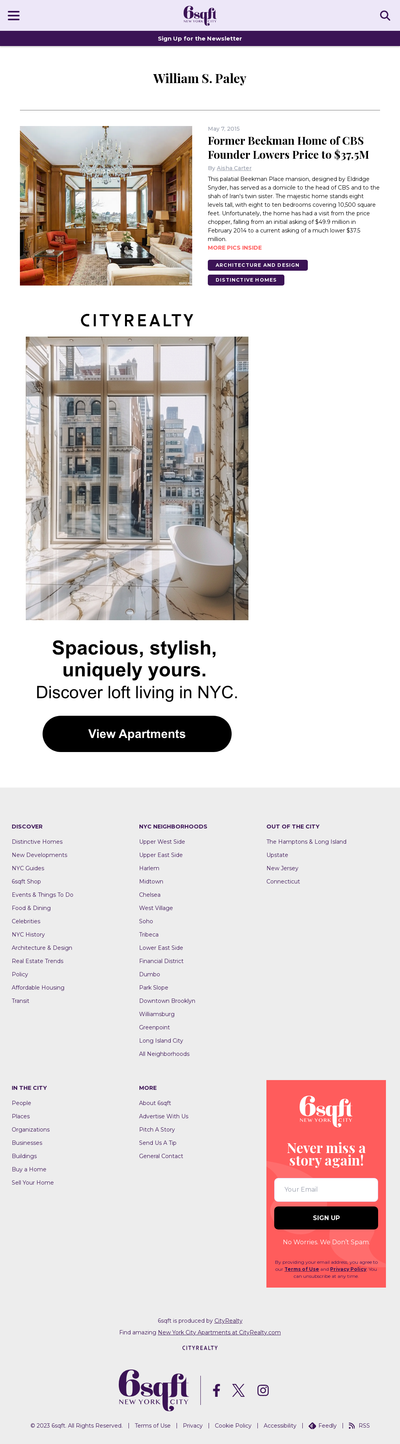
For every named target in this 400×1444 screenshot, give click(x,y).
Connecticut (283, 881)
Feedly (323, 1425)
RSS (359, 1425)
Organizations (31, 1129)
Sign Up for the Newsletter (200, 38)
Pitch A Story (157, 1129)
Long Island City (161, 1040)
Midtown (151, 881)
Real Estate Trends (37, 961)
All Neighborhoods (164, 1053)
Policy (20, 974)
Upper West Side (162, 841)
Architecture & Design (42, 947)
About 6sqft (155, 1103)
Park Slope (153, 987)
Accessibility (280, 1425)
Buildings (24, 1156)
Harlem (149, 868)
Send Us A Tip (158, 1142)
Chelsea (150, 894)
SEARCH (386, 15)
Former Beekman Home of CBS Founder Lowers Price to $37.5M (288, 147)
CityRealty (228, 1320)
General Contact (161, 1156)
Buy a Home (29, 1169)
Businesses (27, 1142)
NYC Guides (28, 868)
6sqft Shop (26, 881)
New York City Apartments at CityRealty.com (219, 1332)
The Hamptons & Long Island (306, 841)
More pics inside (235, 247)
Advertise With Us (163, 1116)
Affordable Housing (38, 987)
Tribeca (149, 934)
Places (21, 1116)
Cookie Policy (233, 1425)
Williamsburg (157, 1014)
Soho (146, 921)
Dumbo (149, 974)
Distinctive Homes (246, 280)
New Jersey (282, 868)
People (21, 1103)
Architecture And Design (258, 265)
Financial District (161, 961)
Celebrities (26, 921)
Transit (20, 1000)
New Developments (39, 855)
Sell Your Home (33, 1182)
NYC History (28, 934)
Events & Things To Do (42, 894)
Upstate (277, 855)
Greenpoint (154, 1027)
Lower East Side (161, 947)
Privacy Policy (348, 1269)
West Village (156, 908)
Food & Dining (31, 908)
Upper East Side (161, 855)
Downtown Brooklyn (167, 1000)
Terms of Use (301, 1269)
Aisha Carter (234, 168)
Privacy (193, 1425)
